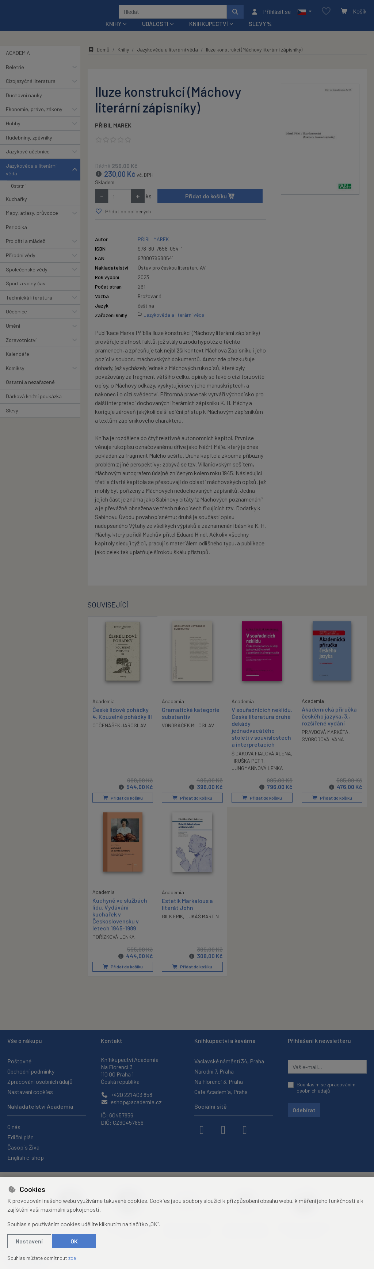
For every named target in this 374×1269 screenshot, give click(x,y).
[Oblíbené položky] (326, 16)
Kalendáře (17, 364)
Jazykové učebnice (28, 161)
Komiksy (15, 378)
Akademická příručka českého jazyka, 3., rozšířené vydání (329, 726)
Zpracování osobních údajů (40, 1081)
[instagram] (223, 1129)
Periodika (16, 237)
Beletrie (15, 76)
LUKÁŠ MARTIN (202, 926)
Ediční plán (20, 1136)
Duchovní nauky (24, 105)
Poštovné (19, 1061)
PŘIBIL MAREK (113, 135)
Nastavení (29, 1241)
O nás (13, 1126)
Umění (13, 335)
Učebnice (16, 321)
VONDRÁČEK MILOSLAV (188, 735)
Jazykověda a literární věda (31, 179)
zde (72, 1258)
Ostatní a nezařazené (30, 392)
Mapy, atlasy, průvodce (32, 223)
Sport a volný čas (25, 293)
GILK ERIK (172, 926)
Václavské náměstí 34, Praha (229, 1061)
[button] (304, 16)
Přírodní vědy (20, 265)
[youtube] (244, 1129)
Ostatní (18, 196)
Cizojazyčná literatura (31, 91)
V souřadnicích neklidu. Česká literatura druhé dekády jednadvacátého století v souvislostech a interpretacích (262, 737)
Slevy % (260, 33)
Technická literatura (29, 307)
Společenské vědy (26, 279)
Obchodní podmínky (30, 1071)
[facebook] (201, 1129)
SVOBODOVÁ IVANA (323, 749)
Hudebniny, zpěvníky (29, 147)
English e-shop (25, 1157)
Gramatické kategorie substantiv (191, 723)
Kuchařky (16, 208)
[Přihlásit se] (271, 16)
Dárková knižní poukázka (34, 406)
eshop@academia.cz (131, 1101)
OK (74, 1241)
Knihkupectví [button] (208, 33)
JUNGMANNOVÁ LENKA (257, 778)
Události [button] (155, 33)
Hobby (13, 133)
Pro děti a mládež (25, 251)
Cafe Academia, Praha (221, 1091)
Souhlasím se (326, 1087)
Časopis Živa (23, 1147)
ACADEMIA (18, 63)
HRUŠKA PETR (266, 770)
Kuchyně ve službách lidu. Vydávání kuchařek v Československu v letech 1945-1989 (119, 923)
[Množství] (119, 206)
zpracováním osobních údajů (326, 1087)
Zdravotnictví (21, 349)
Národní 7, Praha (214, 1071)
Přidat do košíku (210, 205)
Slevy (12, 420)
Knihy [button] (113, 33)
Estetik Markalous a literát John (187, 913)
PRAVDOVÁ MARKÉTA (325, 742)
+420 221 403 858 (126, 1094)
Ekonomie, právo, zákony (34, 119)
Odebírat (304, 1109)
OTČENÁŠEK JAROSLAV (119, 735)
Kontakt (111, 1040)
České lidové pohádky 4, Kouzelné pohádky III (122, 722)
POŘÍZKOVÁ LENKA (113, 946)
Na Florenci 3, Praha (218, 1081)
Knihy (123, 59)
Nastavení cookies (30, 1091)
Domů (99, 59)
